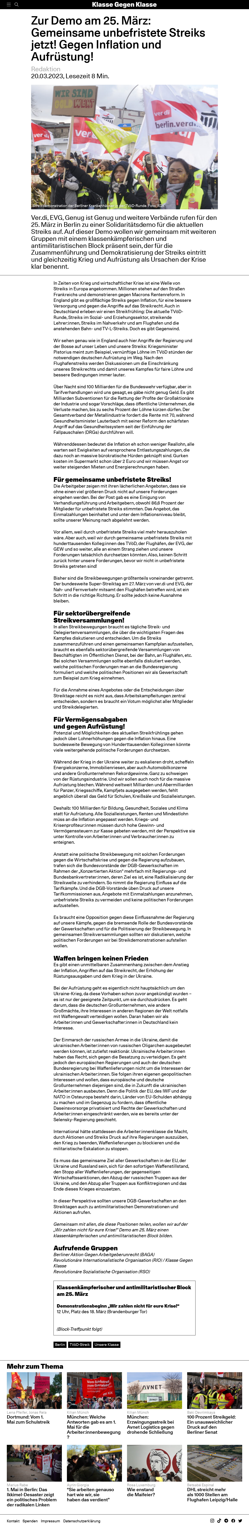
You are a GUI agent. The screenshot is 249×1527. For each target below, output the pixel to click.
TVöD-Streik (80, 1344)
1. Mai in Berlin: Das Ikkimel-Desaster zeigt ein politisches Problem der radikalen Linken (32, 1497)
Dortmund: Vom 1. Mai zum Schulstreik (28, 1419)
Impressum (50, 1521)
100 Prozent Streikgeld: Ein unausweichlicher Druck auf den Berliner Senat (211, 1424)
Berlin (60, 1344)
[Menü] (9, 4)
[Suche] (16, 4)
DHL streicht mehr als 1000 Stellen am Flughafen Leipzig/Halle (212, 1494)
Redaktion (45, 69)
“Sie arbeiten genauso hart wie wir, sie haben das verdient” (90, 1494)
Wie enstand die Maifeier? (141, 1492)
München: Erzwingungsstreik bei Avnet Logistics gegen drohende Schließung (150, 1424)
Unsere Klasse (107, 1344)
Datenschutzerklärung (81, 1521)
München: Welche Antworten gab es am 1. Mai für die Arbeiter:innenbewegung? (94, 1427)
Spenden (30, 1521)
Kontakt (13, 1521)
